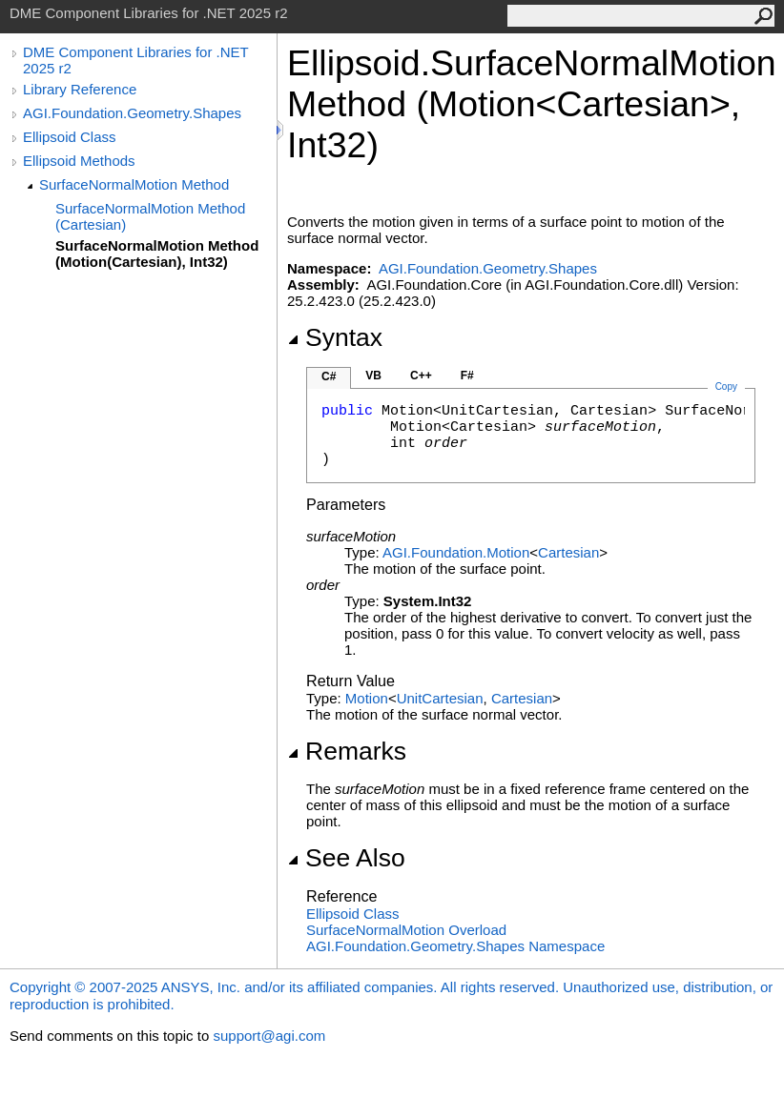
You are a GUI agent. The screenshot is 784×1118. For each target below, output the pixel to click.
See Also (346, 858)
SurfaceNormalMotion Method (134, 184)
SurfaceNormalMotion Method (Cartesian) (150, 216)
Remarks (346, 751)
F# (467, 375)
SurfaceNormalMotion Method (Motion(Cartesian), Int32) (156, 253)
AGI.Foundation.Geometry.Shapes (132, 113)
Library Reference (79, 89)
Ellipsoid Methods (79, 160)
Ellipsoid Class (69, 137)
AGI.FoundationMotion (455, 552)
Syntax (334, 337)
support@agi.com (269, 1035)
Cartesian (568, 552)
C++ (421, 375)
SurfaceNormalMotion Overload (406, 930)
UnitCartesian (440, 698)
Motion (366, 698)
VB (373, 375)
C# (328, 376)
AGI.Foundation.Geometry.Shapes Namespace (455, 946)
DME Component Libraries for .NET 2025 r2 (135, 60)
